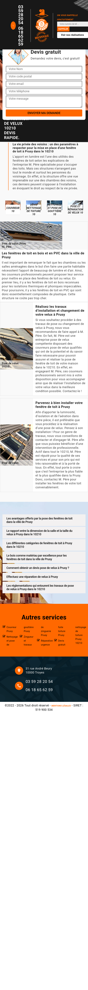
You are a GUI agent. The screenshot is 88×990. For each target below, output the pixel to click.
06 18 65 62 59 (20, 36)
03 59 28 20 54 (20, 15)
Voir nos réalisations (72, 35)
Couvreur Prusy (11, 629)
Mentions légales (61, 706)
